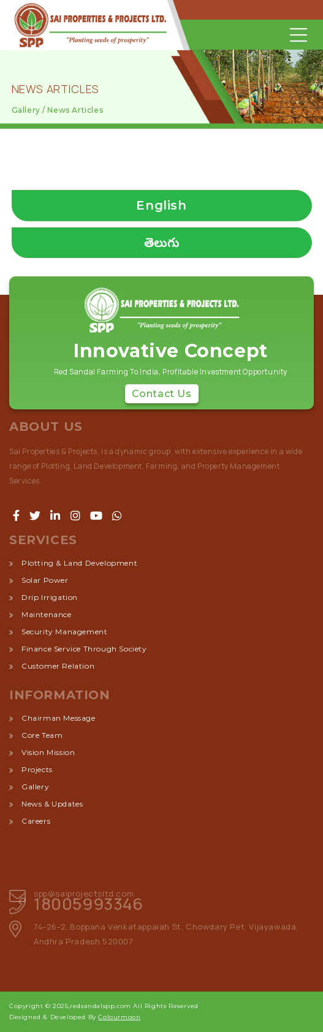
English (161, 205)
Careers (35, 820)
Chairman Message (58, 718)
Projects (37, 769)
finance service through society (84, 648)
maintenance (46, 614)
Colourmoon (119, 1017)
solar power (45, 580)
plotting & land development (79, 562)
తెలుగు (162, 242)
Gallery (35, 786)
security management (64, 631)
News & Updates (52, 803)
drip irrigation (49, 597)
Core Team (42, 735)
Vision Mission (48, 752)
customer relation (57, 665)
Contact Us (162, 394)
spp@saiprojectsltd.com (84, 893)
